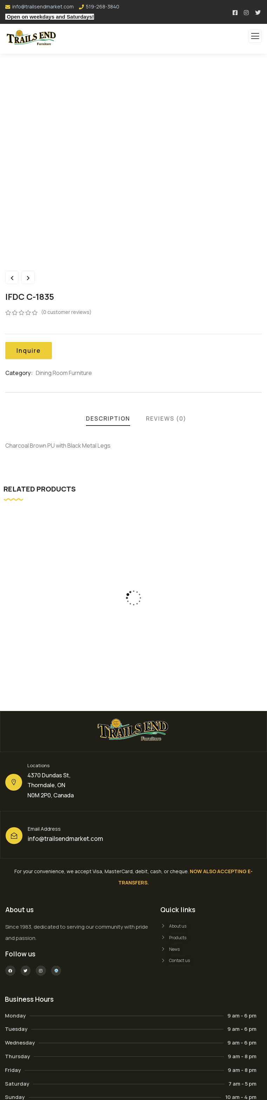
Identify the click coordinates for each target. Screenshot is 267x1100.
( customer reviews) (66, 312)
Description (108, 418)
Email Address (44, 828)
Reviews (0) (166, 418)
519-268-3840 (102, 6)
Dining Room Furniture (64, 373)
